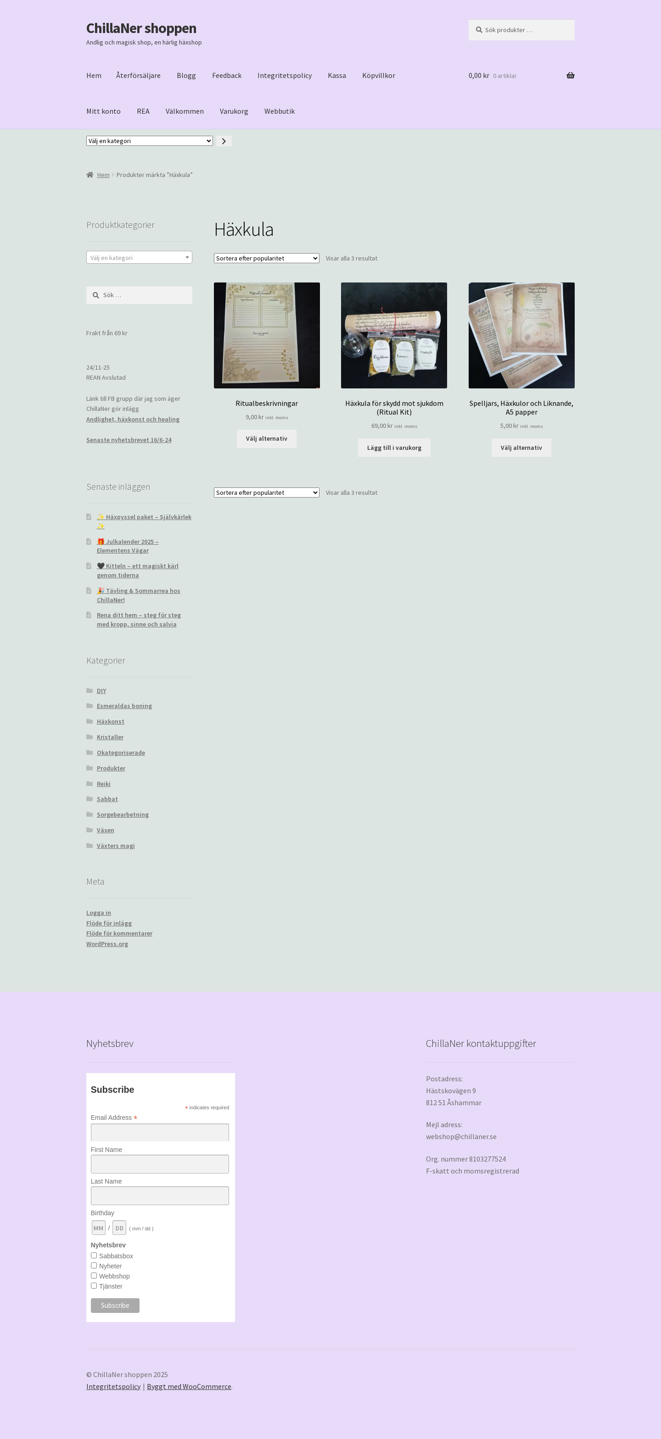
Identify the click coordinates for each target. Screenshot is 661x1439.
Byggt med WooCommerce (189, 1386)
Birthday (102, 1213)
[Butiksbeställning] (266, 258)
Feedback (226, 75)
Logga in (98, 912)
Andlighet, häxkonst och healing (132, 419)
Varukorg (234, 111)
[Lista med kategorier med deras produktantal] (149, 141)
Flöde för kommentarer (119, 933)
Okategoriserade (121, 752)
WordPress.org (107, 944)
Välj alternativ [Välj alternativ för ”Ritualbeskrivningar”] (266, 438)
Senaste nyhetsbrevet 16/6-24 (128, 440)
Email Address (114, 1117)
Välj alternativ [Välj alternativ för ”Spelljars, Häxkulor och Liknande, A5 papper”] (521, 447)
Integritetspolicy (285, 75)
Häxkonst (110, 721)
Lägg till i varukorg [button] (394, 447)
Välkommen (185, 111)
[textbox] (139, 257)
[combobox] (139, 257)
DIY (101, 690)
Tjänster (111, 1286)
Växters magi (116, 845)
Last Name (106, 1181)
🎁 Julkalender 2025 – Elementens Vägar (128, 546)
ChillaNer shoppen (141, 28)
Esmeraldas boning (124, 706)
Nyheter (110, 1266)
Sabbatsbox (116, 1256)
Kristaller (110, 737)
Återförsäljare (138, 75)
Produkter (111, 768)
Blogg (186, 75)
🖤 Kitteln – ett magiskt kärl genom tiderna (138, 570)
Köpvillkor (378, 75)
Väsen (105, 830)
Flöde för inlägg (109, 923)
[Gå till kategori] (224, 141)
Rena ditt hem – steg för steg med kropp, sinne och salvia (139, 619)
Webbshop (114, 1276)
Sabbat (107, 799)
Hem (93, 75)
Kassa (337, 75)
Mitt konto (103, 111)
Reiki (104, 784)
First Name (106, 1149)
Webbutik (279, 111)
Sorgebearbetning (123, 814)
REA (143, 111)
